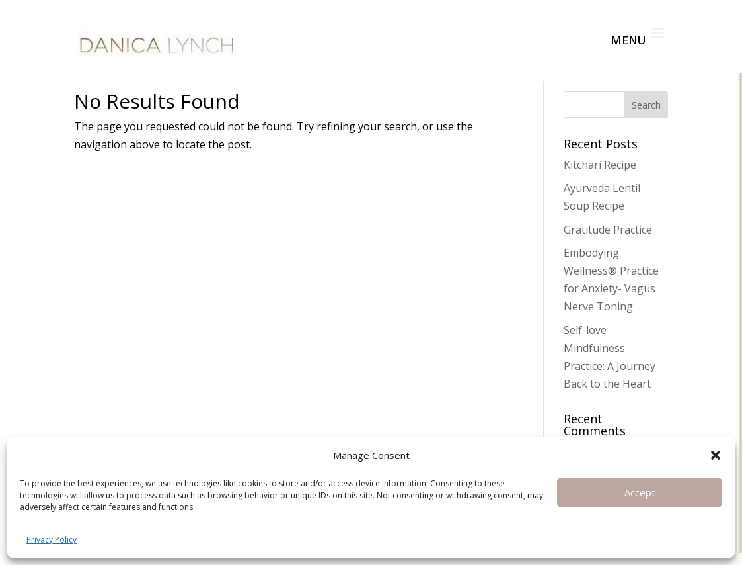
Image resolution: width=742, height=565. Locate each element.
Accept (639, 492)
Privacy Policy (51, 539)
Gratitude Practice (608, 229)
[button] (715, 455)
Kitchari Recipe (600, 164)
